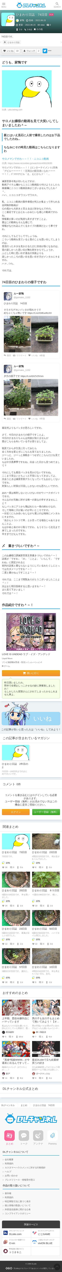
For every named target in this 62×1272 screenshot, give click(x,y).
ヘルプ (8, 1171)
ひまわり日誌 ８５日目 (45, 890)
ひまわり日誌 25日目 (14, 890)
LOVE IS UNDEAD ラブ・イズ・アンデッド (26, 654)
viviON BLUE (48, 1242)
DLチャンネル (31, 5)
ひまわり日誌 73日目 (14, 852)
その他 (39, 29)
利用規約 (9, 1163)
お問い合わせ (11, 1176)
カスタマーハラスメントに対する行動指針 (25, 1167)
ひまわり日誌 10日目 (44, 967)
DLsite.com (19, 1232)
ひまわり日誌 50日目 (44, 928)
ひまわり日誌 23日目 (44, 852)
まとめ (24, 1105)
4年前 (42, 355)
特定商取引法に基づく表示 (18, 1201)
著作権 (8, 1193)
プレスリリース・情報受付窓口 (20, 1180)
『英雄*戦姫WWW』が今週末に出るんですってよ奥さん (16, 1062)
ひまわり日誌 (14, 42)
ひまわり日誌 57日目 (14, 967)
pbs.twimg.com (15, 110)
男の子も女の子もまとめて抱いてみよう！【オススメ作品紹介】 (45, 1021)
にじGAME (48, 1232)
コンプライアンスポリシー (18, 1213)
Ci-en (19, 1242)
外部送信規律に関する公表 (18, 1209)
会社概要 (9, 1159)
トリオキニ (19, 1251)
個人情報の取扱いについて (18, 1205)
